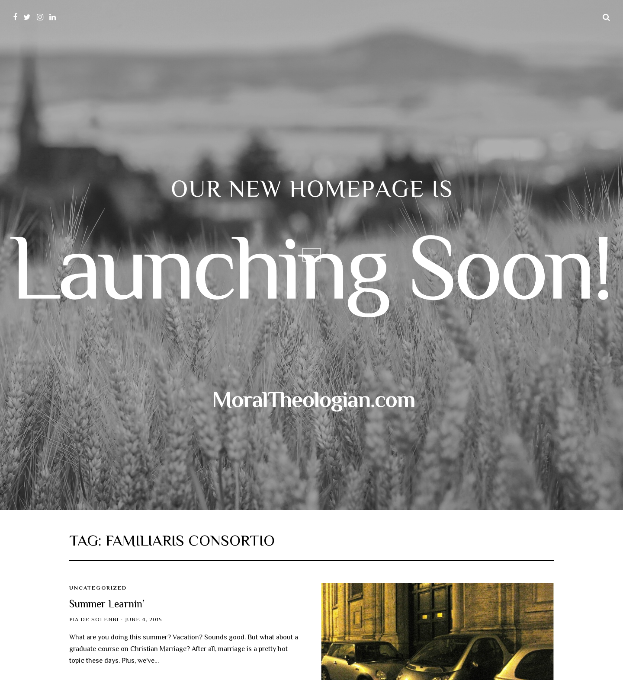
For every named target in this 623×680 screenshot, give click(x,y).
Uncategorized (98, 588)
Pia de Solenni (94, 619)
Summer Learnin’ (107, 604)
